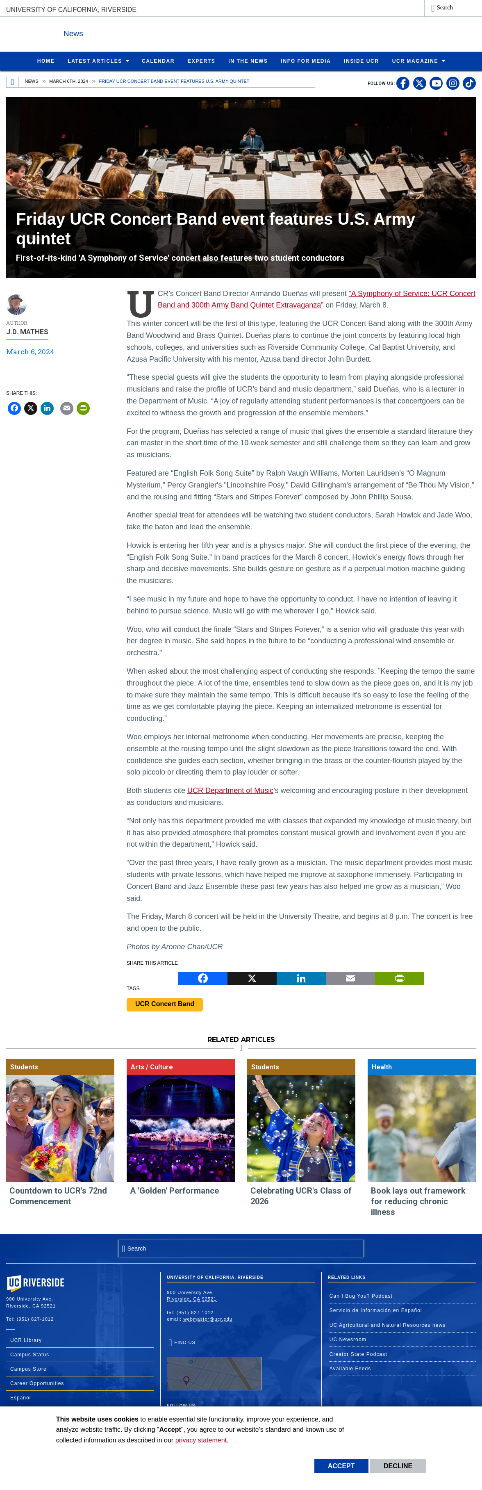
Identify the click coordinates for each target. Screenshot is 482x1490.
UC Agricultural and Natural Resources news (388, 1325)
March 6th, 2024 (68, 80)
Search (445, 7)
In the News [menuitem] (248, 61)
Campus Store (28, 1369)
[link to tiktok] (469, 82)
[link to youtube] (436, 82)
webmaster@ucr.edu (207, 1318)
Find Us (214, 1365)
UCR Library (26, 1340)
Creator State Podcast (358, 1354)
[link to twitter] (419, 82)
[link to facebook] (402, 82)
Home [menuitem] (46, 61)
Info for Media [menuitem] (306, 61)
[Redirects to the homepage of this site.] (13, 82)
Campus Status (29, 1354)
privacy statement (201, 1440)
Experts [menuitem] (201, 61)
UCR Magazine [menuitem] (415, 61)
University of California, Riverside (71, 9)
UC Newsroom (348, 1339)
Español (20, 1397)
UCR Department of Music (230, 790)
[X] (31, 408)
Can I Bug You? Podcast (361, 1296)
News (96, 32)
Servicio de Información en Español (376, 1310)
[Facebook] (14, 408)
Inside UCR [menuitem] (361, 61)
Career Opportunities (37, 1383)
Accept (341, 1466)
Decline (398, 1466)
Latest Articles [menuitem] (95, 61)
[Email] (67, 408)
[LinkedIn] (47, 408)
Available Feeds (350, 1368)
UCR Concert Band (164, 1003)
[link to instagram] (452, 82)
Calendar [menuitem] (158, 61)
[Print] (83, 408)
